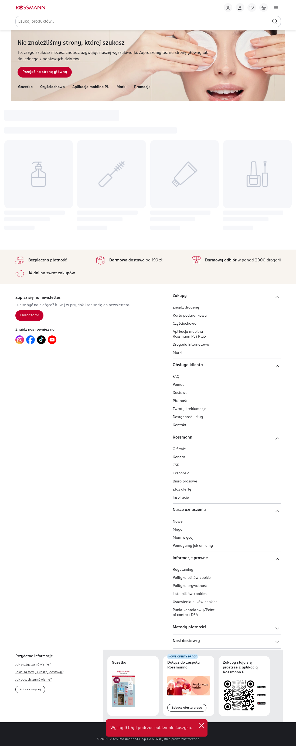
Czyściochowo (52, 87)
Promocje (142, 87)
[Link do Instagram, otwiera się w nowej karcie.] (19, 339)
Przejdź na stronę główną (44, 72)
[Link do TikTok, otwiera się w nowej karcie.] (41, 339)
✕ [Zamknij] (201, 725)
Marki (122, 87)
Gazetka (25, 87)
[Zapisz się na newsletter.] (29, 315)
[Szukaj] (275, 21)
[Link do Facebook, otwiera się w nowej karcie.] (30, 339)
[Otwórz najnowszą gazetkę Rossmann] (123, 688)
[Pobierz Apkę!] (228, 7)
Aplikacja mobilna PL (90, 87)
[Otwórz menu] (276, 7)
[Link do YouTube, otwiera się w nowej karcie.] (52, 339)
